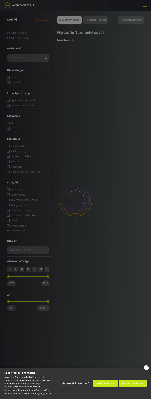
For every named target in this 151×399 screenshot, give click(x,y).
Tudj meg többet (43, 393)
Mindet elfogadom (133, 383)
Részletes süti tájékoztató (75, 383)
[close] (146, 367)
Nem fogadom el (105, 383)
